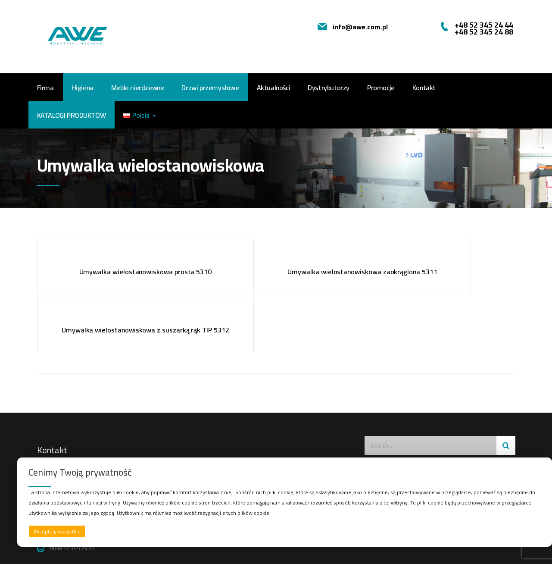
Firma (45, 87)
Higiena (83, 87)
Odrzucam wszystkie (295, 531)
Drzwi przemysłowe (210, 87)
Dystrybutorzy (328, 87)
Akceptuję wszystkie (57, 531)
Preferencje (522, 531)
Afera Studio (285, 550)
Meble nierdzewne (137, 87)
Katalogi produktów (71, 115)
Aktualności (273, 87)
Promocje (381, 87)
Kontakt (424, 87)
